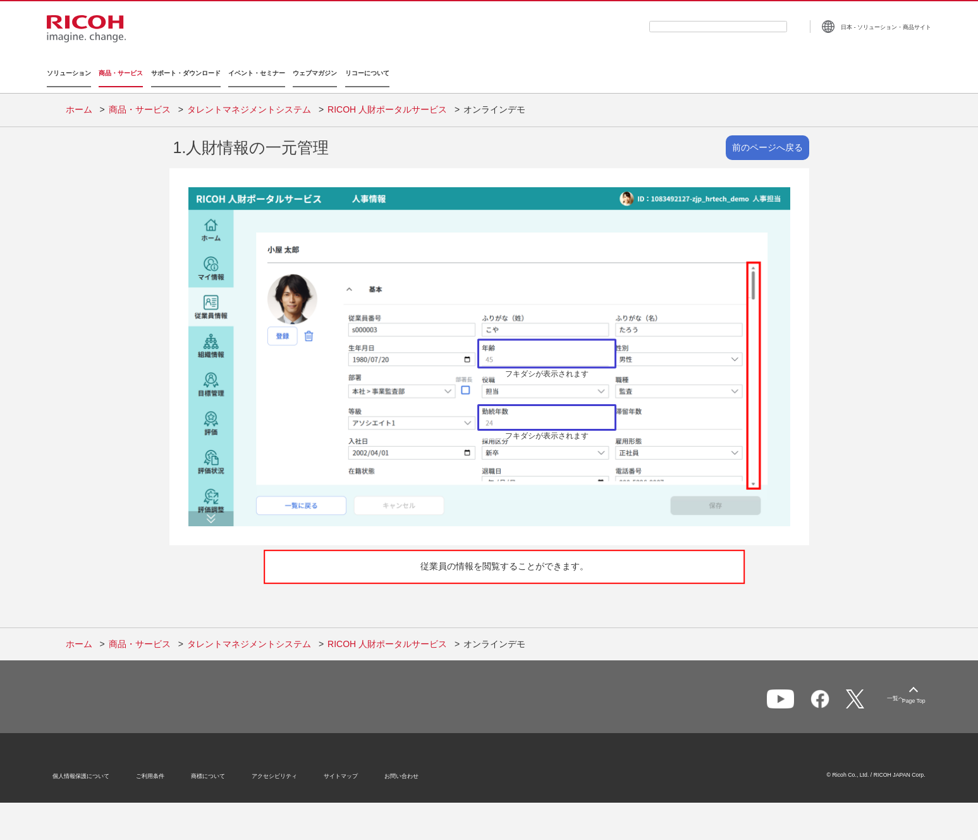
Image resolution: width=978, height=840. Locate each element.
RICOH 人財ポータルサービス (387, 101)
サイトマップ (354, 772)
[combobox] (700, 26)
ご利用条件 (163, 772)
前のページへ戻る (767, 139)
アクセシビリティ (287, 772)
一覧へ (851, 696)
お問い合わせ (415, 772)
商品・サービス (140, 101)
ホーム (79, 101)
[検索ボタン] (774, 26)
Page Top (901, 695)
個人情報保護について (94, 772)
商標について (221, 772)
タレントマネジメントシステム (249, 101)
